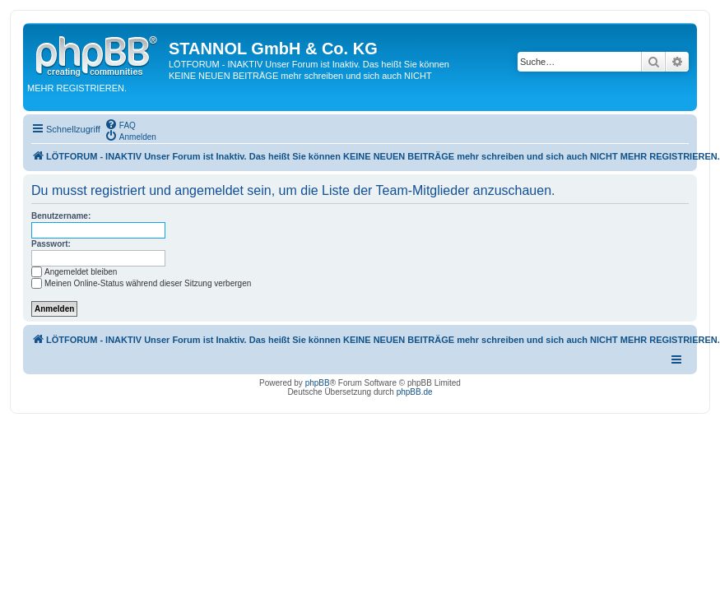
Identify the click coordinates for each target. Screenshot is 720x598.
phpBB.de (415, 391)
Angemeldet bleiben (74, 271)
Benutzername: (61, 215)
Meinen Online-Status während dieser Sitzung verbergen (141, 283)
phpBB (317, 382)
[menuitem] (120, 124)
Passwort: (51, 243)
